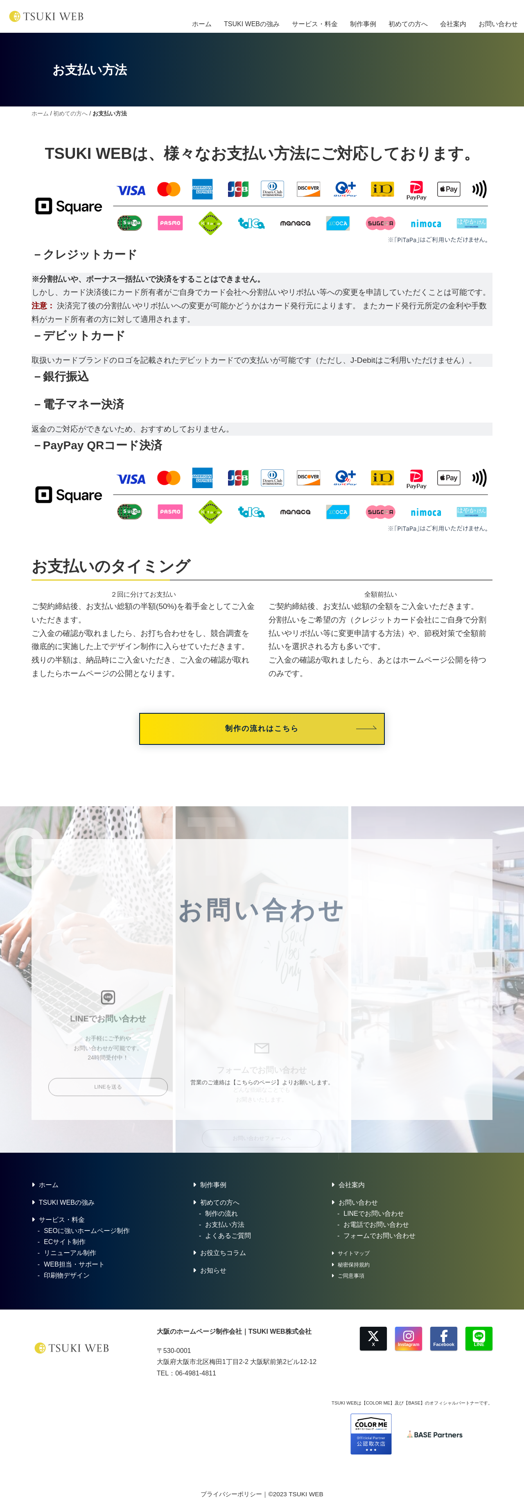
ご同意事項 (351, 1277)
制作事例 (363, 16)
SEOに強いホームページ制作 (87, 1232)
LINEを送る (108, 1154)
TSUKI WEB (306, 1495)
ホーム (202, 16)
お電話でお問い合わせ (376, 1226)
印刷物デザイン (67, 1276)
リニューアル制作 (70, 1254)
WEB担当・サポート (74, 1265)
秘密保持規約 (354, 1266)
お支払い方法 (224, 1226)
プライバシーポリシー (231, 1495)
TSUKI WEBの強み (252, 16)
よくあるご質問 (228, 1237)
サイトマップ (354, 1255)
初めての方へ (408, 16)
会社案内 (453, 16)
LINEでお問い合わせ (373, 1215)
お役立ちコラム (223, 1254)
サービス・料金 (315, 16)
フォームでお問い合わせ (379, 1237)
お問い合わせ (498, 16)
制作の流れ (221, 1215)
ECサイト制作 (65, 1243)
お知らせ (213, 1271)
